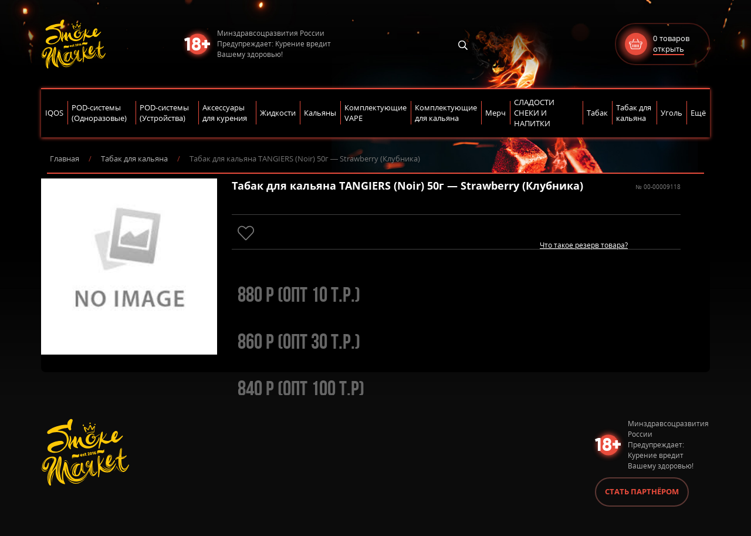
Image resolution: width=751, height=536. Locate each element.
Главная (64, 158)
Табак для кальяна (134, 158)
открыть (668, 48)
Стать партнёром (642, 491)
